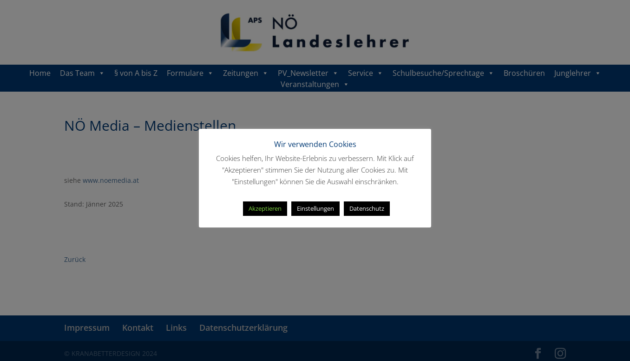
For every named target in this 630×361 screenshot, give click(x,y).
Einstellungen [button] (315, 208)
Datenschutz (366, 208)
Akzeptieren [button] (265, 208)
